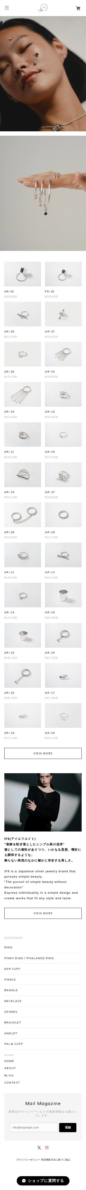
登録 (68, 1127)
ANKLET (10, 1033)
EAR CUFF (12, 968)
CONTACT (12, 1082)
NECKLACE (13, 1001)
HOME (9, 1061)
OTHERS (11, 1012)
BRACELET (12, 1022)
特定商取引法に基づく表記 (55, 1159)
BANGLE (11, 990)
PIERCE (10, 979)
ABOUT (10, 1068)
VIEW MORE (43, 753)
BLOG (9, 1075)
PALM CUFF (13, 1044)
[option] (43, 73)
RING (8, 947)
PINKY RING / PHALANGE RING (29, 958)
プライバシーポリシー (28, 1159)
